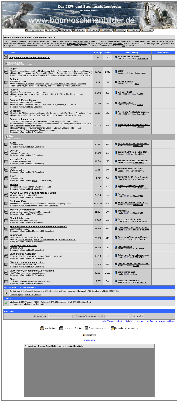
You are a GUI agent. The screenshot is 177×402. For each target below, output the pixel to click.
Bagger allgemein (64, 73)
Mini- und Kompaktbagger (71, 75)
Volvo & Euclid (40, 105)
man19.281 (37, 206)
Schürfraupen (15, 96)
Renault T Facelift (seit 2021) (131, 186)
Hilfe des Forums (82, 41)
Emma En (141, 114)
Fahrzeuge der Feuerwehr (129, 219)
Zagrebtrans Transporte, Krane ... (133, 237)
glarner (140, 104)
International (123, 211)
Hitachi (13, 86)
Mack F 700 (138, 146)
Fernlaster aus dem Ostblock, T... (133, 202)
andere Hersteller (52, 94)
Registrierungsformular (77, 43)
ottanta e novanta (141, 230)
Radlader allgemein (61, 86)
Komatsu (52, 73)
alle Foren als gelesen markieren (161, 321)
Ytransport (142, 282)
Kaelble (43, 86)
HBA (137, 83)
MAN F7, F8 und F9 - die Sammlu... (133, 143)
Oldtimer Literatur (53, 128)
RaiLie (136, 265)
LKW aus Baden (125, 247)
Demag (39, 73)
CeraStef (13, 295)
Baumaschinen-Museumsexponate (40, 130)
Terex (49, 86)
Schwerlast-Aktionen (67, 239)
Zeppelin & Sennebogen (48, 75)
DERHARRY (138, 162)
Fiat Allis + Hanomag (75, 94)
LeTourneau (76, 86)
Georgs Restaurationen (128, 280)
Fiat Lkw (121, 194)
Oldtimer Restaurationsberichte (31, 128)
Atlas (35, 75)
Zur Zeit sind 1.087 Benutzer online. (20, 287)
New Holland (33, 86)
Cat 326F (122, 71)
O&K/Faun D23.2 (125, 102)
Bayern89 (40, 304)
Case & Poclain (25, 75)
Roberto (140, 127)
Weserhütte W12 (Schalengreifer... (133, 112)
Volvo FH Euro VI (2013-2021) (131, 169)
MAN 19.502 (142, 221)
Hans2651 (139, 154)
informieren (118, 43)
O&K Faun (51, 105)
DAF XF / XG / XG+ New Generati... (133, 177)
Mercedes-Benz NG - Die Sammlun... (134, 160)
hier (123, 46)
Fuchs (43, 115)
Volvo (47, 84)
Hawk (135, 274)
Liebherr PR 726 (125, 92)
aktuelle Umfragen (137, 321)
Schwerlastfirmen (25, 239)
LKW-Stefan (142, 58)
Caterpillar (30, 73)
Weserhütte (23, 115)
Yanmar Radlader (125, 81)
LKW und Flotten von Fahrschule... (133, 263)
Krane (36, 239)
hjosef (34, 180)
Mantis (35, 231)
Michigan (54, 84)
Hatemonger (140, 73)
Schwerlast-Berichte (48, 239)
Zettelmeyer (22, 86)
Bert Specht (142, 179)
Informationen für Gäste (128, 56)
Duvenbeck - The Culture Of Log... (133, 228)
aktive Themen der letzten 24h (115, 321)
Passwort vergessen (93, 316)
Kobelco (86, 75)
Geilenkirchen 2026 (126, 272)
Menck (32, 115)
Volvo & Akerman (80, 73)
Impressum (89, 340)
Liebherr (21, 73)
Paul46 (140, 94)
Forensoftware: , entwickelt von (54, 346)
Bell (66, 105)
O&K (45, 73)
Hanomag (81, 84)
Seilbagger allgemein (64, 115)
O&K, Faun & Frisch (67, 84)
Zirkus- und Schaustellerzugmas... (133, 255)
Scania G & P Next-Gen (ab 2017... (133, 152)
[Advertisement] (89, 372)
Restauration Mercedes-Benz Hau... (134, 124)
